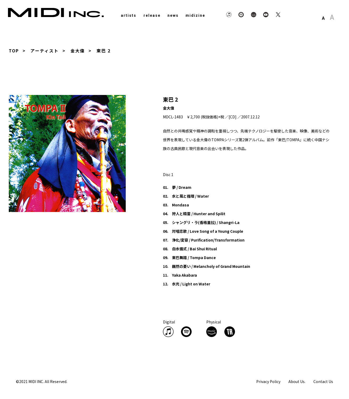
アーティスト (45, 50)
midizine (195, 15)
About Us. (296, 381)
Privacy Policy (268, 381)
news (173, 15)
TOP (14, 50)
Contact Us (323, 381)
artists (128, 15)
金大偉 (77, 50)
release (152, 15)
